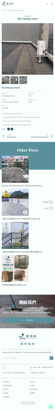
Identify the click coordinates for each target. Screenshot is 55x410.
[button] (4, 53)
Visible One (24, 403)
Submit (51, 358)
